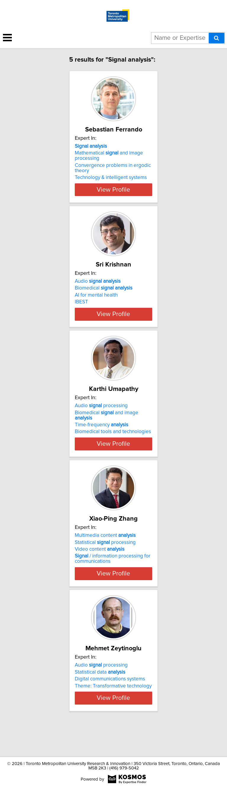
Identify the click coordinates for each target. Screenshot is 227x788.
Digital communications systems (110, 700)
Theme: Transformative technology (113, 707)
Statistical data (100, 693)
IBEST (81, 302)
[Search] (216, 38)
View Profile (113, 189)
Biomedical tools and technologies (113, 442)
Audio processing (101, 416)
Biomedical (103, 288)
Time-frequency (101, 435)
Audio (98, 281)
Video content (99, 565)
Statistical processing (105, 558)
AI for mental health (96, 295)
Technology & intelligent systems (111, 177)
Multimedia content (105, 551)
